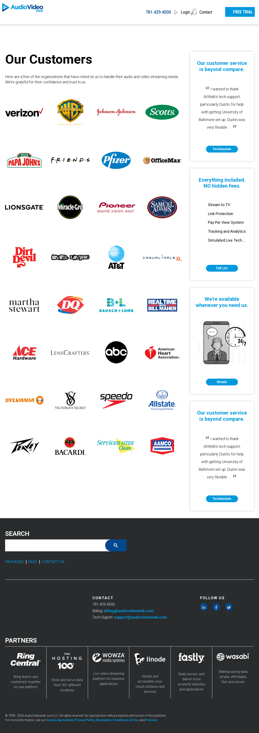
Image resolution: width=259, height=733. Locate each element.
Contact (206, 12)
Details (222, 382)
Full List (222, 268)
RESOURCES (213, 29)
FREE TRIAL (238, 11)
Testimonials (221, 149)
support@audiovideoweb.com (140, 617)
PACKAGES (14, 561)
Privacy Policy (84, 720)
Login (176, 12)
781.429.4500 (142, 12)
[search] (58, 545)
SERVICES (43, 29)
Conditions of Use (125, 720)
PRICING (82, 29)
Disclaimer (104, 720)
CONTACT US (53, 561)
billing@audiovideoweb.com (129, 611)
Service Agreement (59, 720)
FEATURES (122, 29)
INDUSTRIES (167, 29)
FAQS (32, 561)
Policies (151, 720)
